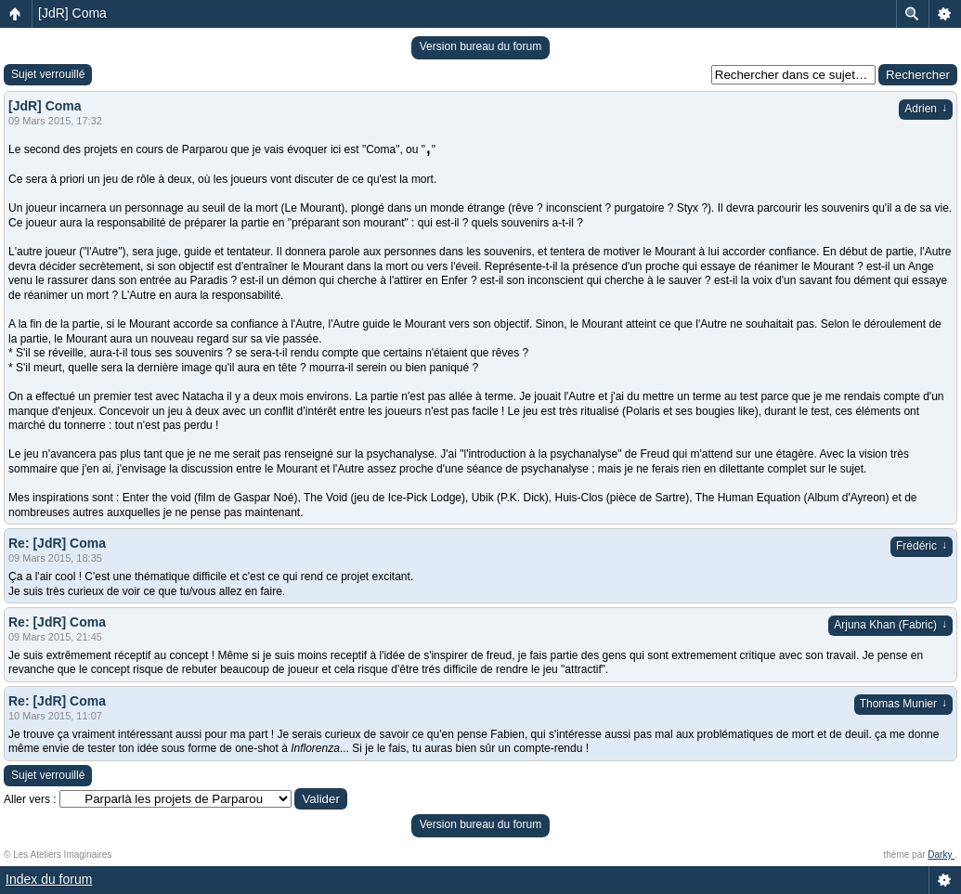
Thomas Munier (903, 703)
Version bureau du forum (480, 46)
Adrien (925, 108)
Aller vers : (30, 799)
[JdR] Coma (72, 13)
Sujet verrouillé (47, 74)
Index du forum (49, 879)
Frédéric (921, 545)
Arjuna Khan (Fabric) (890, 624)
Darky (941, 854)
